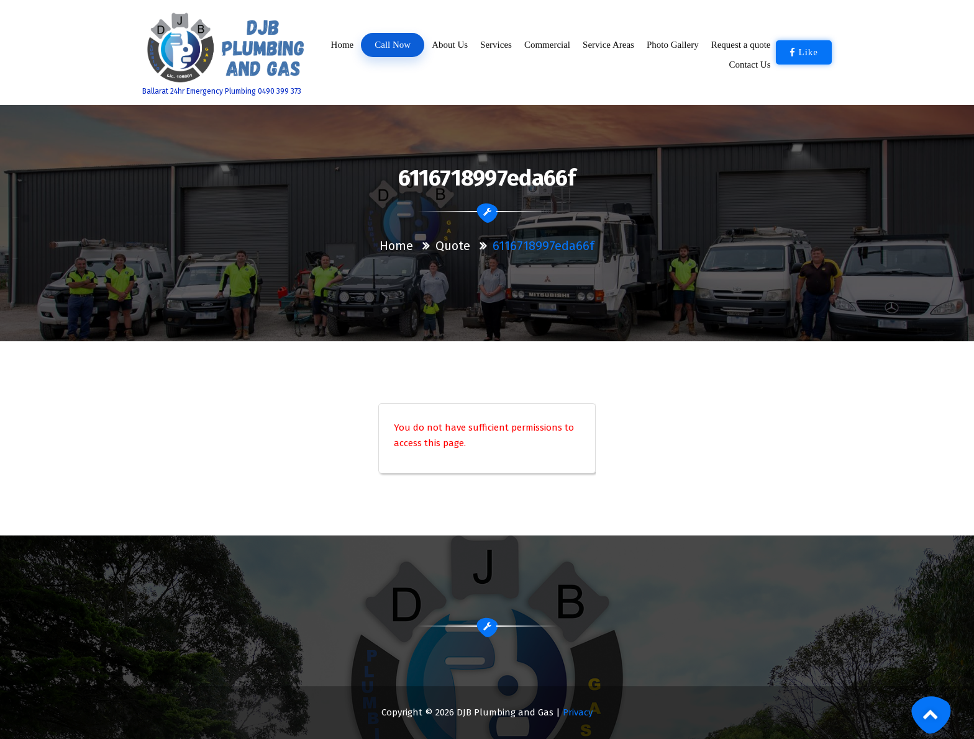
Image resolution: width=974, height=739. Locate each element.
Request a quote (741, 44)
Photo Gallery (673, 44)
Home (342, 44)
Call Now (393, 45)
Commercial (547, 44)
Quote (452, 245)
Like (804, 52)
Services (496, 44)
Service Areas (608, 44)
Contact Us (750, 64)
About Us (449, 44)
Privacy (578, 712)
